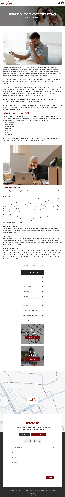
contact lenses (27, 286)
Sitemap (43, 490)
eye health (26, 296)
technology (26, 320)
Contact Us (32, 359)
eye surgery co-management (31, 310)
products (25, 305)
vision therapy (27, 277)
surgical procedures (28, 301)
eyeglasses (26, 291)
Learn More (32, 337)
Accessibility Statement (51, 490)
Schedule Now (24, 434)
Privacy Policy (37, 490)
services (25, 281)
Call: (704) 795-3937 (39, 434)
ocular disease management (31, 315)
